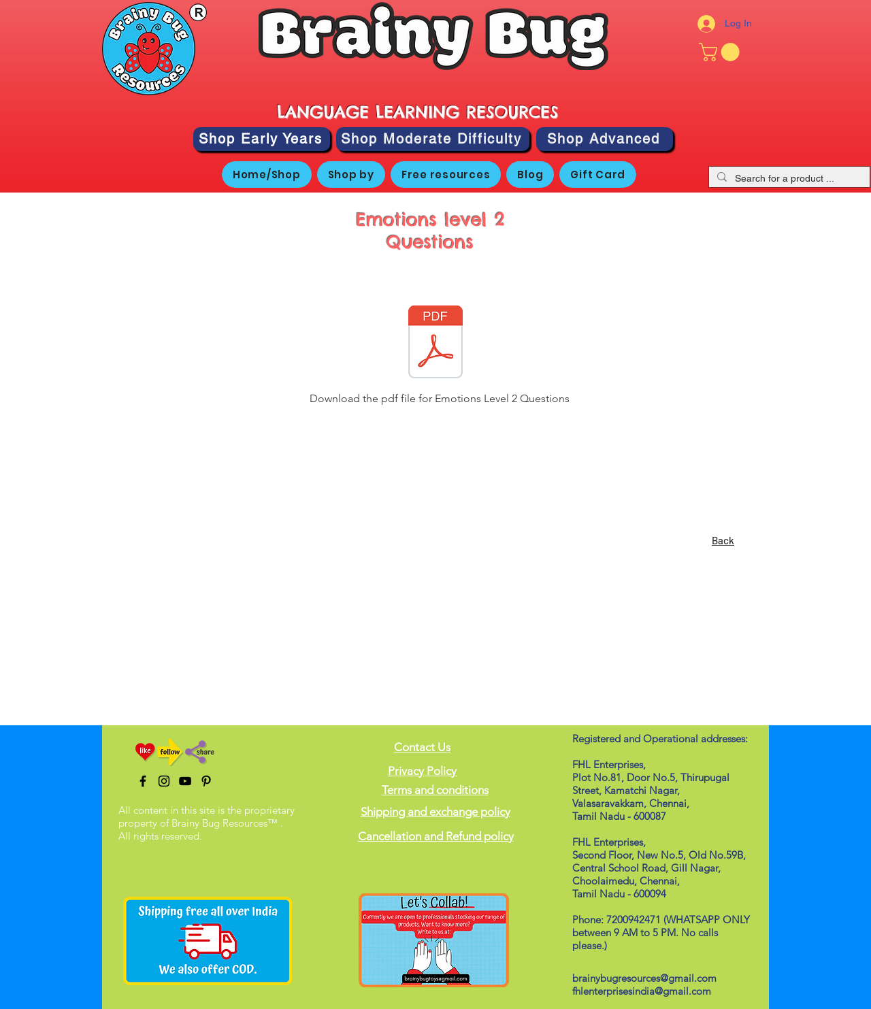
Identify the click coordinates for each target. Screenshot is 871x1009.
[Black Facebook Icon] (142, 781)
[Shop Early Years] (261, 139)
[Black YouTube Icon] (185, 781)
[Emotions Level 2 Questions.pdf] (435, 343)
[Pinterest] (206, 781)
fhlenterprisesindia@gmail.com (641, 991)
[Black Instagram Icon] (164, 781)
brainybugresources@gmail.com (644, 978)
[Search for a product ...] (788, 179)
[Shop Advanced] (604, 139)
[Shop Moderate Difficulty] (432, 139)
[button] (721, 52)
